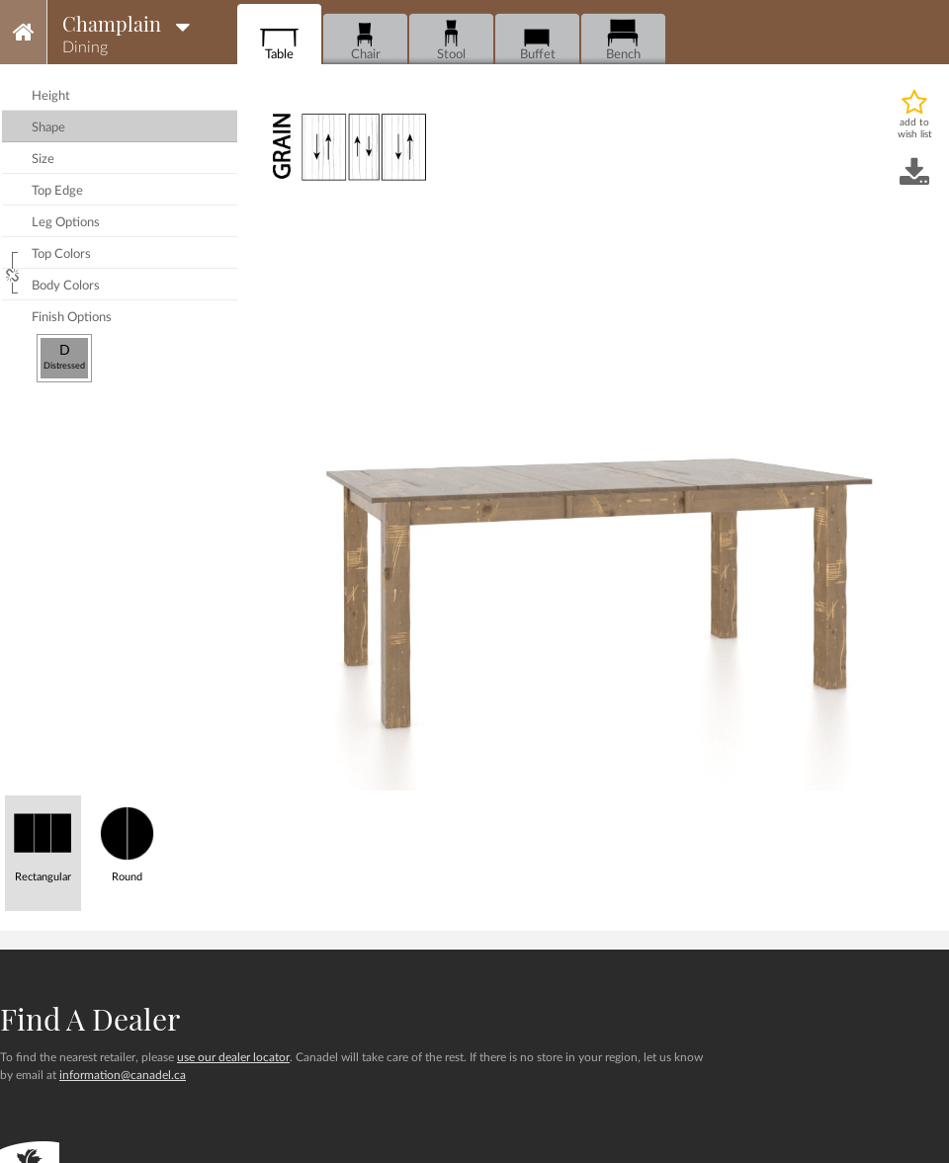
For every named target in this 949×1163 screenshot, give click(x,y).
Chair (365, 40)
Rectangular (43, 839)
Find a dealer (90, 1018)
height (51, 96)
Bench (623, 40)
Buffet (537, 40)
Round (127, 839)
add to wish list (915, 128)
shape (48, 128)
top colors (61, 254)
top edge (57, 191)
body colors (66, 286)
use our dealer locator (233, 1057)
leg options (66, 222)
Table (279, 40)
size (43, 159)
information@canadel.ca (122, 1075)
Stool (451, 40)
